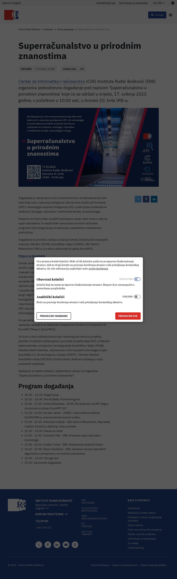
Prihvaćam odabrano (54, 316)
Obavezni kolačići (50, 279)
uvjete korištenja (98, 268)
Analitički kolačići (50, 297)
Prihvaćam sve (127, 316)
